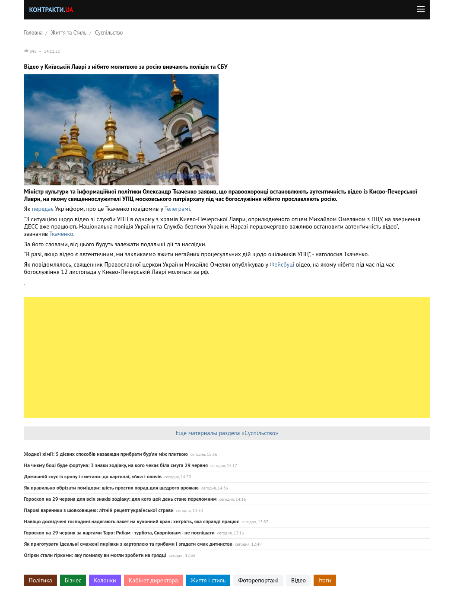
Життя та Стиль (69, 32)
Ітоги (324, 580)
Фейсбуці (282, 264)
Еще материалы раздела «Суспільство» (227, 433)
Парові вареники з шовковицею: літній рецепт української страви (99, 510)
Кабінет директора (153, 580)
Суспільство (109, 32)
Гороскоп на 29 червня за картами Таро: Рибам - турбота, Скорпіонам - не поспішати (119, 532)
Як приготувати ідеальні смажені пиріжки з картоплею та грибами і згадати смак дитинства (128, 543)
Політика (40, 580)
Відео (298, 580)
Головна (33, 32)
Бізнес (73, 580)
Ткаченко (61, 234)
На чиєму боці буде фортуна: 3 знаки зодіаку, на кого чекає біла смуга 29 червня (116, 465)
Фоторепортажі (258, 580)
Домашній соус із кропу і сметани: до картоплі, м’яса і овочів (93, 476)
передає (43, 209)
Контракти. (51, 10)
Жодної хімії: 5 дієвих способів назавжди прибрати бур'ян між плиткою (106, 454)
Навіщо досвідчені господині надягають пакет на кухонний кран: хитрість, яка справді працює (131, 521)
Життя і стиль (207, 580)
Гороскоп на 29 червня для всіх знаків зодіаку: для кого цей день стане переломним (120, 499)
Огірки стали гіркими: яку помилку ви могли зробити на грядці (95, 555)
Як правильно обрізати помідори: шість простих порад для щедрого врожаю (111, 487)
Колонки (105, 580)
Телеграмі (177, 209)
